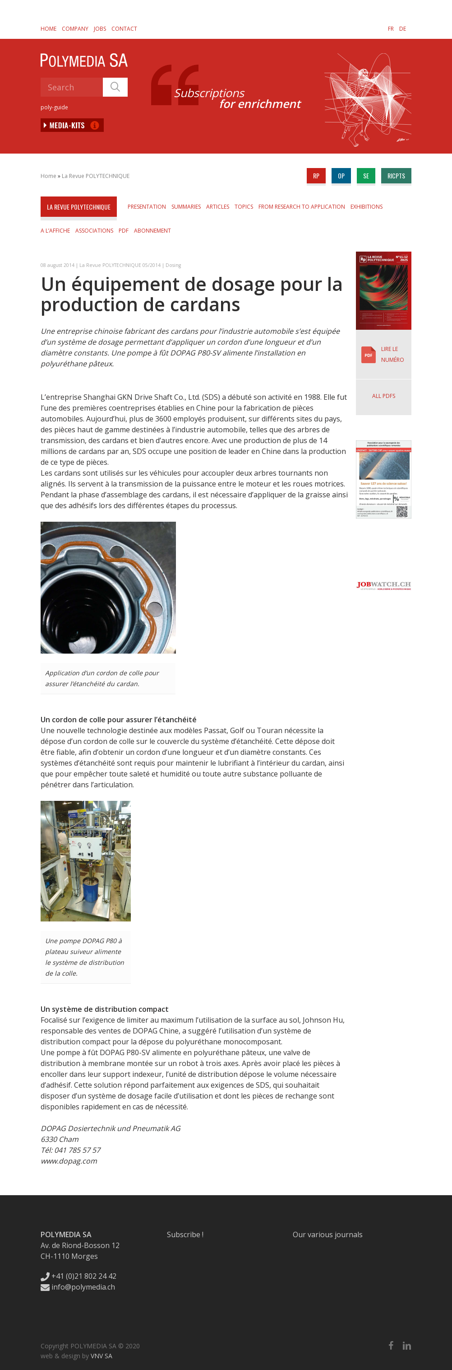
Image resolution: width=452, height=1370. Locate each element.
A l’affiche (55, 230)
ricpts (396, 175)
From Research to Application (301, 206)
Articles (217, 206)
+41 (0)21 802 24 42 (78, 1276)
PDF (124, 230)
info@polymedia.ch (78, 1287)
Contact (124, 29)
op (341, 175)
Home (48, 29)
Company (75, 29)
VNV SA (101, 1355)
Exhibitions (367, 206)
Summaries (186, 206)
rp (316, 175)
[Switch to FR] (391, 28)
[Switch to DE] (402, 28)
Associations (94, 230)
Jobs (100, 29)
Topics (244, 206)
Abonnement (152, 230)
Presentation (147, 206)
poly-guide (54, 107)
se (366, 175)
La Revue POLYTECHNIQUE (95, 176)
